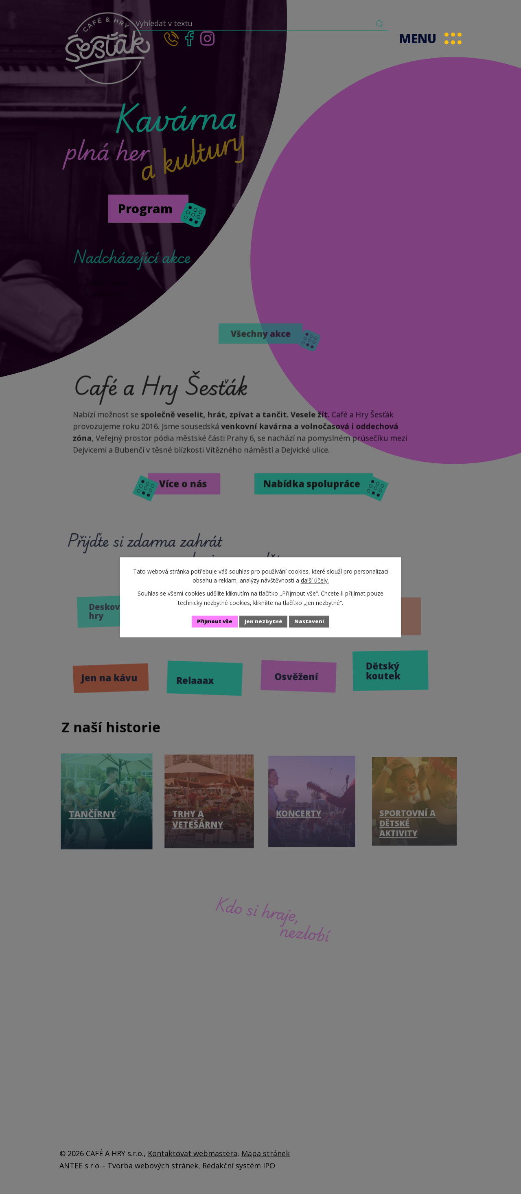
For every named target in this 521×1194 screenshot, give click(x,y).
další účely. (315, 580)
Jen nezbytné (264, 621)
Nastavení (314, 621)
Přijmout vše (211, 621)
